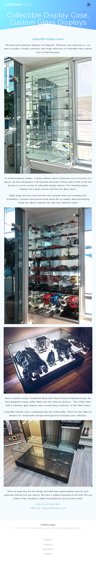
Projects (48, 539)
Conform (18, 4)
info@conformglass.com (53, 508)
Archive (48, 553)
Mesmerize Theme (72, 528)
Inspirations (48, 549)
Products (48, 544)
